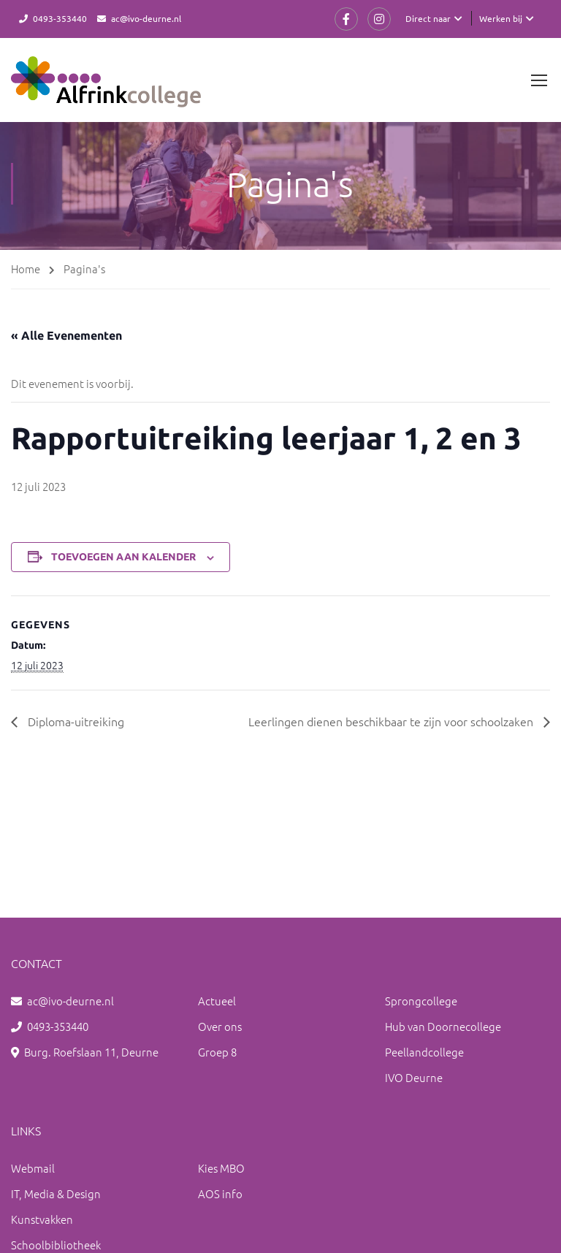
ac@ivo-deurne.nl (146, 18)
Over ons (220, 1026)
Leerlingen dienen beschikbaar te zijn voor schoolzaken (392, 721)
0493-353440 (60, 18)
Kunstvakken (42, 1219)
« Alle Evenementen (66, 335)
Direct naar (428, 18)
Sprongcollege (421, 1000)
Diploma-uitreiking (74, 721)
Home (25, 268)
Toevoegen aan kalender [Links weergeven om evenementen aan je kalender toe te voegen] (123, 557)
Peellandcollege (424, 1051)
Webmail (33, 1168)
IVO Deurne (414, 1077)
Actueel (217, 1000)
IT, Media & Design (56, 1193)
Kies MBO (221, 1168)
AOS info (220, 1193)
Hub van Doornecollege (443, 1026)
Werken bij (500, 18)
